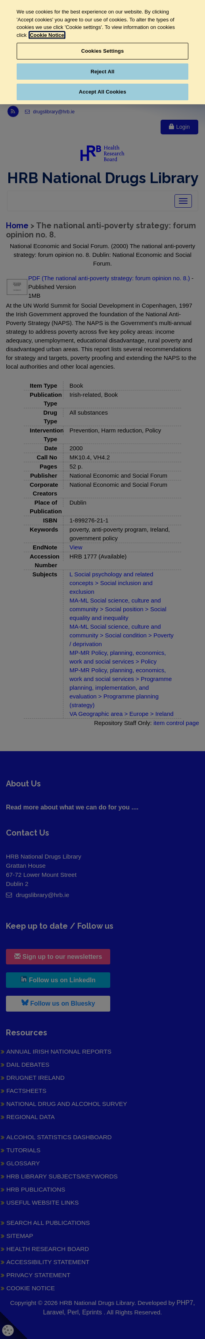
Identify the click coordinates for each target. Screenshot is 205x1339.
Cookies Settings (102, 51)
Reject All (102, 72)
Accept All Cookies (102, 92)
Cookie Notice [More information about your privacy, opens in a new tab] (47, 35)
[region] (102, 52)
